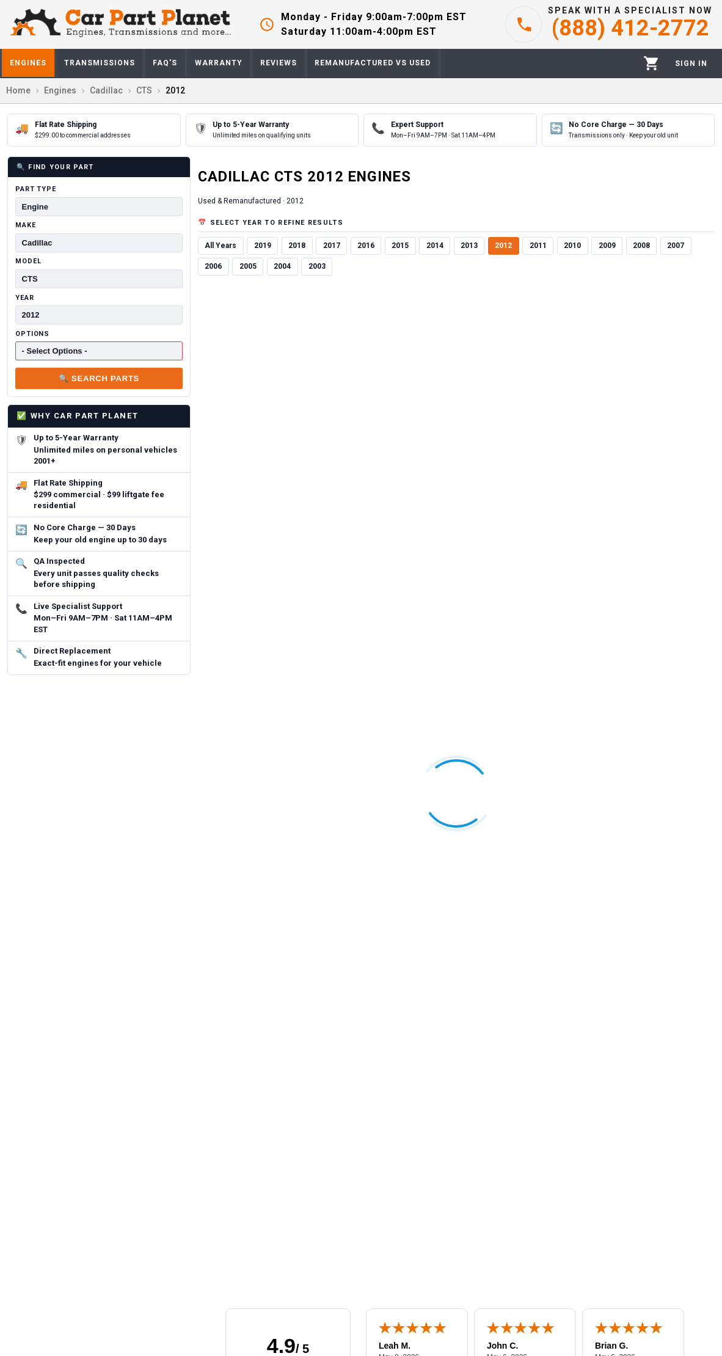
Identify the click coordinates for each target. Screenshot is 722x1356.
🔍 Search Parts (99, 378)
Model (28, 261)
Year (24, 298)
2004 (282, 266)
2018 (296, 245)
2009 (607, 245)
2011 (538, 245)
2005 (248, 266)
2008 (641, 245)
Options (32, 334)
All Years (220, 245)
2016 (365, 245)
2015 (400, 245)
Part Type (35, 189)
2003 (317, 266)
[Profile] (691, 63)
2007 (675, 245)
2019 (262, 245)
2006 (213, 266)
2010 (572, 245)
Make (25, 225)
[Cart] (651, 63)
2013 (469, 245)
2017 (331, 245)
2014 (434, 245)
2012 (503, 245)
